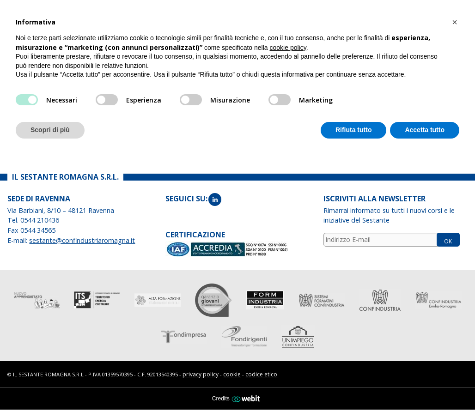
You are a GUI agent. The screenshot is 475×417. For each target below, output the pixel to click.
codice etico (261, 373)
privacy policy (201, 373)
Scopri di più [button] (50, 129)
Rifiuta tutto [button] (353, 129)
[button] (454, 22)
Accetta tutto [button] (425, 129)
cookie (232, 373)
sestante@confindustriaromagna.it (82, 239)
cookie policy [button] (288, 47)
